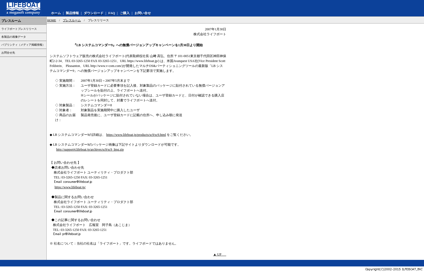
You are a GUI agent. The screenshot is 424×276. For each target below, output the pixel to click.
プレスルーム (72, 20)
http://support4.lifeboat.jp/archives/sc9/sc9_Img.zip (90, 149)
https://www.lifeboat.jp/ (70, 187)
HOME (51, 20)
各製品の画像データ (13, 36)
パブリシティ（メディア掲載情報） (23, 44)
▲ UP (219, 254)
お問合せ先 (8, 52)
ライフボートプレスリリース (19, 28)
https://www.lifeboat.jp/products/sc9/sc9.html (136, 135)
